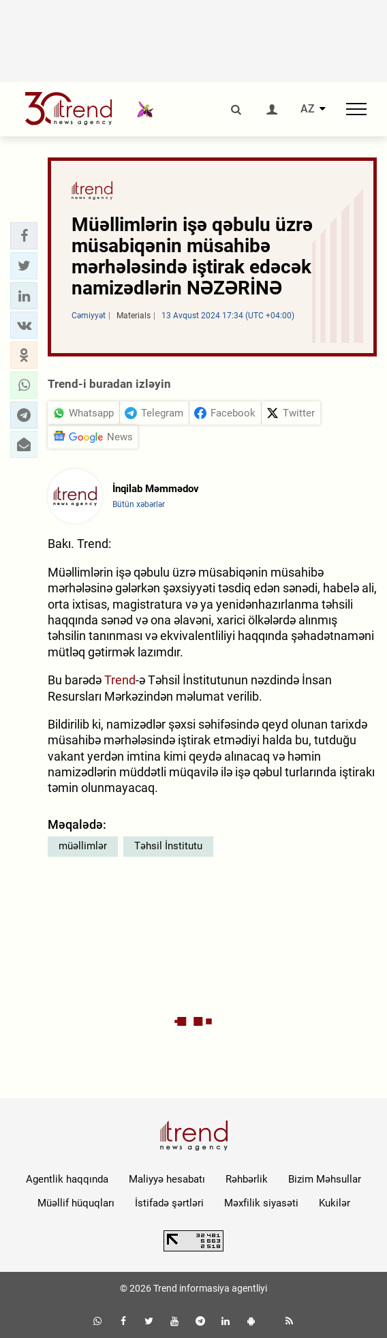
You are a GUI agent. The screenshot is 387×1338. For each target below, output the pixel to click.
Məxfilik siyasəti (261, 1203)
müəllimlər (83, 846)
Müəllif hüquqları (75, 1203)
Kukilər (334, 1203)
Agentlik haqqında (67, 1179)
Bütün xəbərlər (138, 504)
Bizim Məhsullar (324, 1179)
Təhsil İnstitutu (168, 846)
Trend (120, 680)
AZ (307, 109)
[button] (23, 236)
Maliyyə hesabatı (167, 1179)
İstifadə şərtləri (169, 1203)
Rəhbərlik (247, 1179)
